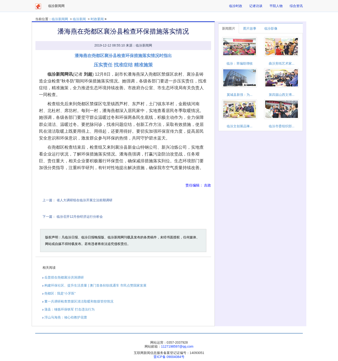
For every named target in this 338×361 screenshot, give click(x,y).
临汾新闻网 (60, 19)
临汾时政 (235, 6)
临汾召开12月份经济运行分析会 (80, 216)
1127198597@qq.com (177, 346)
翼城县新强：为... (240, 95)
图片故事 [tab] (249, 28)
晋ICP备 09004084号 (169, 357)
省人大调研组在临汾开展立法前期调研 (84, 200)
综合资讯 (296, 6)
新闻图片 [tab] (228, 28)
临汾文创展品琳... (240, 126)
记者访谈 (255, 6)
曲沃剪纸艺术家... (282, 63)
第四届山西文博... (282, 95)
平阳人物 (276, 6)
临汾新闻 (79, 19)
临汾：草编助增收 (240, 63)
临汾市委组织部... (282, 126)
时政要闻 (97, 19)
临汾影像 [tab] (270, 28)
